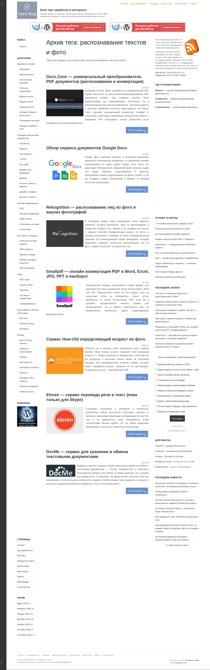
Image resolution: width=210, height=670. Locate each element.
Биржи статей (26, 101)
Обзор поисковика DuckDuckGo (170, 277)
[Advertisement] (177, 163)
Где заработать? (139, 3)
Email (175, 75)
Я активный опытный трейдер (171, 380)
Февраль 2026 (24, 608)
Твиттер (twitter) (27, 268)
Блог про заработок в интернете (63, 10)
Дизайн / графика (28, 192)
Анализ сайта (26, 285)
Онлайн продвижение (27, 203)
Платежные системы (30, 120)
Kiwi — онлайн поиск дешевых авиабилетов (176, 258)
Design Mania (161, 467)
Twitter (183, 75)
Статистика (25, 229)
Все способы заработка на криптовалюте (175, 253)
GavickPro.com (181, 663)
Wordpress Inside (163, 461)
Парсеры (24, 290)
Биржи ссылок (26, 96)
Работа (193, 3)
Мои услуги (166, 3)
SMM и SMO (25, 219)
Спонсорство (23, 587)
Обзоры (23, 357)
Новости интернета (29, 386)
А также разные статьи (177, 545)
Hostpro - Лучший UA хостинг (169, 456)
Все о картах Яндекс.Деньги (169, 272)
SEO (22, 208)
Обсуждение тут (177, 430)
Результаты (177, 426)
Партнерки (25, 69)
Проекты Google (27, 254)
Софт (19, 274)
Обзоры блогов (27, 323)
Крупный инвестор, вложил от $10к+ (174, 364)
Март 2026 (22, 603)
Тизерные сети (27, 107)
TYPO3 (23, 159)
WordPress (25, 143)
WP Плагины (26, 154)
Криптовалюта (26, 74)
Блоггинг (24, 318)
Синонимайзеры (27, 304)
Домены (23, 178)
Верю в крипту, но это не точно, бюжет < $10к (178, 370)
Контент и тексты (28, 197)
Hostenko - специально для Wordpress (173, 451)
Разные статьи (27, 391)
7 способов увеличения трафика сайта (174, 223)
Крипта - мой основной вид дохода (173, 401)
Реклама (154, 3)
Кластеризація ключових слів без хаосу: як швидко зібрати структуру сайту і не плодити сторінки (177, 528)
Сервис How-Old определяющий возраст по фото (95, 339)
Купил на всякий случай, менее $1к (174, 375)
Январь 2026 (23, 614)
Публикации (23, 582)
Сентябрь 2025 (24, 635)
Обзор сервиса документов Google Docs (86, 148)
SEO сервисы (26, 249)
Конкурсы (24, 329)
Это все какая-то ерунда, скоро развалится (177, 406)
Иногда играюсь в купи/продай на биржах (176, 385)
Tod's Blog (27, 10)
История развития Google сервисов (172, 234)
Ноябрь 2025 (23, 624)
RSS (169, 75)
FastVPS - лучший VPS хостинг (170, 446)
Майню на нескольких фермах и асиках (175, 391)
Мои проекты (26, 362)
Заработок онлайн (26, 64)
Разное (20, 335)
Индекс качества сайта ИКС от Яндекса (174, 239)
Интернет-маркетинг (29, 214)
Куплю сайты (181, 3)
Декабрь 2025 (23, 619)
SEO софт (24, 279)
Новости (24, 373)
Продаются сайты (25, 561)
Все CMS (24, 164)
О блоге (124, 3)
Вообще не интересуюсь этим (171, 412)
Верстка (23, 149)
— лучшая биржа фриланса (176, 107)
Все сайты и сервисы (27, 235)
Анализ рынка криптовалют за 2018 (172, 229)
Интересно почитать (29, 367)
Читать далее (135, 130)
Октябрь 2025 (23, 629)
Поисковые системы (29, 224)
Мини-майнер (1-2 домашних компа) (174, 396)
